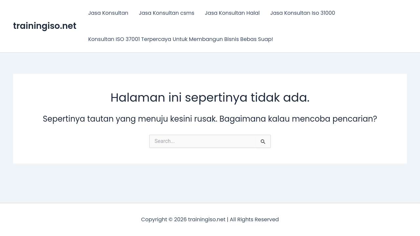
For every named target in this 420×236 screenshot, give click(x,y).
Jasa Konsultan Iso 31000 (302, 13)
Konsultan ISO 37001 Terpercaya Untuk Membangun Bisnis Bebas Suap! (180, 39)
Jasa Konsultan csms (166, 13)
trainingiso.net (44, 26)
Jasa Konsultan (108, 13)
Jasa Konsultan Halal (232, 13)
